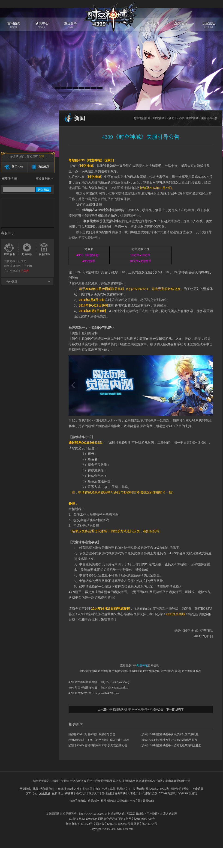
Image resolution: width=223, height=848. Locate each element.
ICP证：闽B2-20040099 (83, 818)
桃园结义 (122, 788)
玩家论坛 (208, 13)
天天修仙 (148, 800)
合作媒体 (12, 281)
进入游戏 (43, 189)
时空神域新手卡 (107, 671)
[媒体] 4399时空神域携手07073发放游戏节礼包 (169, 740)
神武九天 (81, 793)
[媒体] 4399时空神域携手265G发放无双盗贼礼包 (98, 745)
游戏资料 (70, 13)
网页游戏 (25, 788)
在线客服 (9, 254)
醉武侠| (164, 788)
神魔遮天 (197, 788)
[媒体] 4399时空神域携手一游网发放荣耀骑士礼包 (171, 745)
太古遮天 (133, 793)
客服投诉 (44, 254)
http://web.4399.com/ (107, 693)
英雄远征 (107, 793)
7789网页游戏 (167, 793)
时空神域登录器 (170, 671)
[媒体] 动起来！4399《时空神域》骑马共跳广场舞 (99, 740)
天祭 (186, 788)
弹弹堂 (69, 793)
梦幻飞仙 (31, 793)
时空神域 (111, 17)
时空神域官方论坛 (86, 687)
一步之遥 (135, 800)
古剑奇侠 (120, 793)
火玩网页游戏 (149, 793)
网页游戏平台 (83, 693)
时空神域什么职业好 (130, 671)
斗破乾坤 (60, 788)
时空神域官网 (88, 671)
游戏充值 (181, 13)
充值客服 (27, 254)
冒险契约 (175, 788)
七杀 (104, 788)
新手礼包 (17, 166)
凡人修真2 (152, 788)
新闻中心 (42, 13)
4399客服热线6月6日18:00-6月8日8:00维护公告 (135, 709)
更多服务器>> (44, 178)
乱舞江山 (57, 793)
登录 (42, 156)
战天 (35, 788)
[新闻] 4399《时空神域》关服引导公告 (92, 734)
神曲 (97, 788)
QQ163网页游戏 (187, 793)
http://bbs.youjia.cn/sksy (114, 687)
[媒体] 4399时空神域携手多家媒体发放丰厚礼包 (170, 734)
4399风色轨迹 (101, 327)
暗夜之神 (73, 788)
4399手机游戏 (77, 800)
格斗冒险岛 (108, 800)
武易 (112, 788)
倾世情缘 (138, 788)
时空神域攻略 (151, 671)
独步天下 (93, 793)
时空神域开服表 (191, 671)
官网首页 (14, 13)
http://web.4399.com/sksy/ (115, 682)
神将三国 (87, 788)
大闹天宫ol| (47, 788)
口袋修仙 (122, 800)
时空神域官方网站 (86, 682)
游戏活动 (153, 13)
